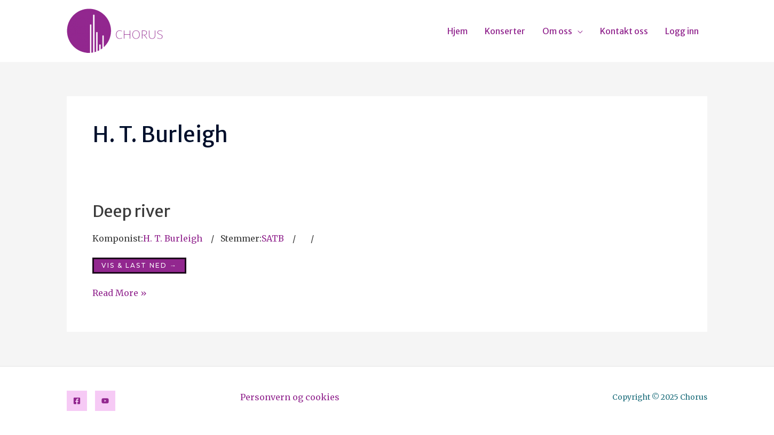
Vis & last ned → (139, 265)
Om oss (557, 31)
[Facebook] (77, 401)
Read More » (119, 292)
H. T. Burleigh (172, 238)
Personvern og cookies (289, 397)
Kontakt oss (624, 31)
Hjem (457, 31)
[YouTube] (105, 401)
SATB (273, 238)
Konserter (505, 31)
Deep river (131, 211)
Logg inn (682, 31)
